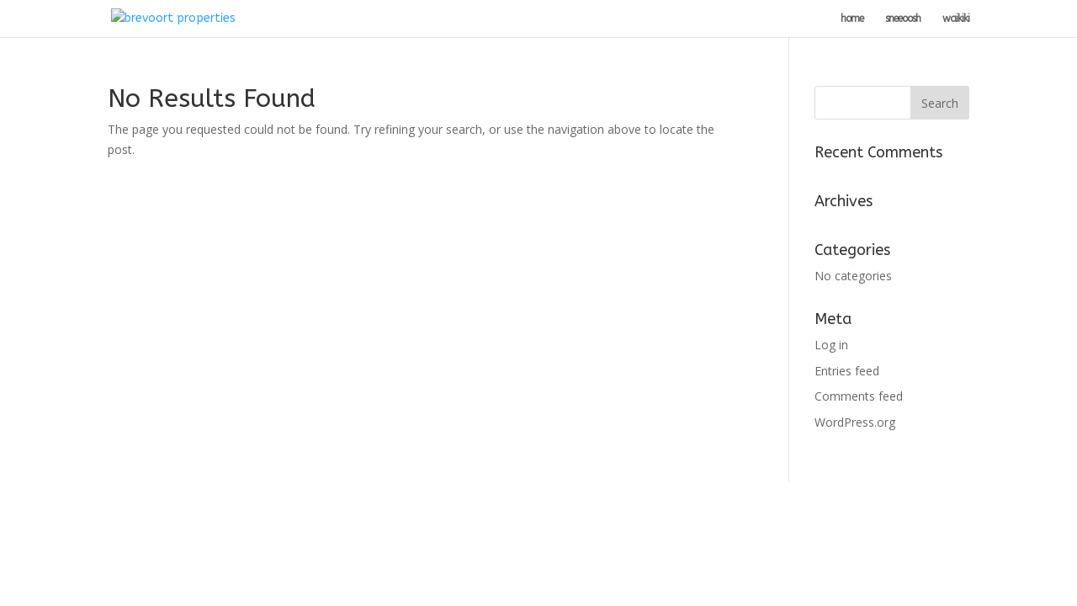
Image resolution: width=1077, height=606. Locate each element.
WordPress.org (854, 422)
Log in (831, 345)
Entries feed (846, 371)
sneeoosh (902, 18)
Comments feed (858, 396)
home (852, 18)
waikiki (955, 18)
